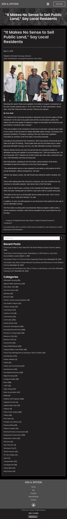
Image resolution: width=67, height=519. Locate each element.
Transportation (9, 461)
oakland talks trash (10, 405)
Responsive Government (12, 435)
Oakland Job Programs (12, 399)
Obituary (7, 409)
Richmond (7, 442)
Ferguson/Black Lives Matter (13, 349)
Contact (33, 500)
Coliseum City (8, 313)
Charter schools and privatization (15, 300)
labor (5, 382)
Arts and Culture (9, 290)
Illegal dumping (9, 376)
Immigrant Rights (9, 379)
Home (33, 487)
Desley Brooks (9, 323)
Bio (33, 490)
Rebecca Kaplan (9, 428)
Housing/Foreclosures (25, 58)
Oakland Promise (10, 402)
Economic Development (12, 326)
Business (7, 297)
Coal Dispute (8, 310)
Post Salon (38, 58)
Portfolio (33, 493)
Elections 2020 (9, 339)
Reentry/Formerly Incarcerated (14, 432)
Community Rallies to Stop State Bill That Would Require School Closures (29, 247)
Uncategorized (9, 465)
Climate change (9, 307)
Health (6, 363)
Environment (8, 343)
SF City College (9, 455)
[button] (59, 4)
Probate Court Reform (11, 422)
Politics (6, 415)
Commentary (8, 316)
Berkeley (7, 293)
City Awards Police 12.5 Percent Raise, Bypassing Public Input (25, 259)
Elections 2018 (9, 336)
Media (6, 395)
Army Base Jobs (9, 287)
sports (6, 458)
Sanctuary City (9, 448)
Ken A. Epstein (10, 4)
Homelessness (9, 369)
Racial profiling (9, 425)
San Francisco (9, 445)
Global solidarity (9, 359)
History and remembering (12, 366)
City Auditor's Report (11, 303)
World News (8, 471)
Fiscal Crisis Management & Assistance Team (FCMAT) (23, 353)
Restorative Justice (10, 438)
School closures (9, 451)
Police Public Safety (10, 412)
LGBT (6, 386)
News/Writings (34, 497)
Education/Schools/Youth (12, 330)
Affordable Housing (17, 56)
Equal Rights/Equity (10, 346)
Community (8, 320)
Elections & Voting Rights (12, 333)
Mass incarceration (10, 392)
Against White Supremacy (13, 284)
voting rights (8, 468)
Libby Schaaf (8, 389)
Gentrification (12, 58)
